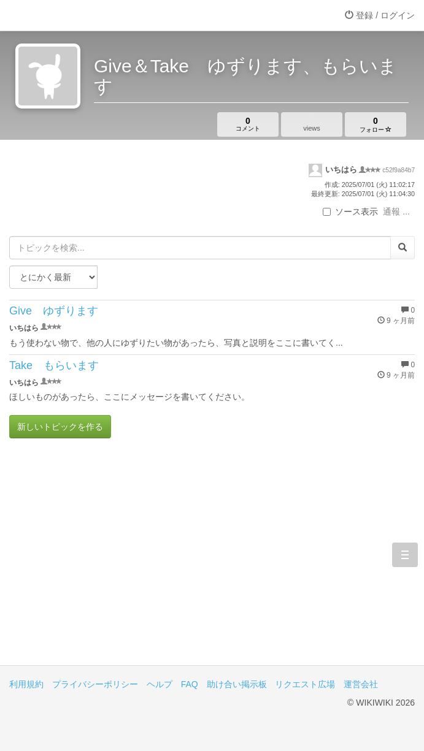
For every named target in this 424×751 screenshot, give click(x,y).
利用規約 (26, 684)
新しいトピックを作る (60, 427)
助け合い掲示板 (237, 684)
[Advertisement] (212, 561)
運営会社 (361, 684)
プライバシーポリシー (95, 684)
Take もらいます (54, 365)
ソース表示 (350, 211)
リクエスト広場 (305, 684)
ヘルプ (159, 684)
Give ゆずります (53, 311)
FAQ (189, 684)
